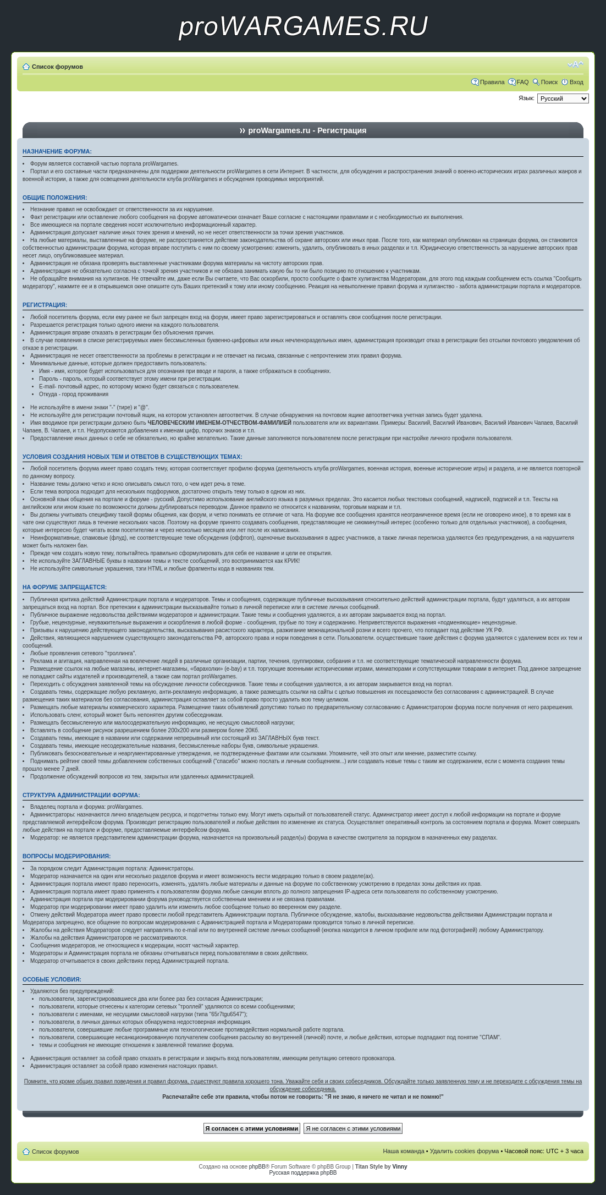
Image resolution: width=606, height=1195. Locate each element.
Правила (492, 82)
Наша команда (403, 1151)
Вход (576, 82)
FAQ (523, 82)
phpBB (257, 1167)
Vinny (399, 1167)
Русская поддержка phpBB (303, 1173)
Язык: (527, 98)
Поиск (549, 82)
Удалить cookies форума (464, 1151)
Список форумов (57, 66)
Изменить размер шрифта (575, 64)
